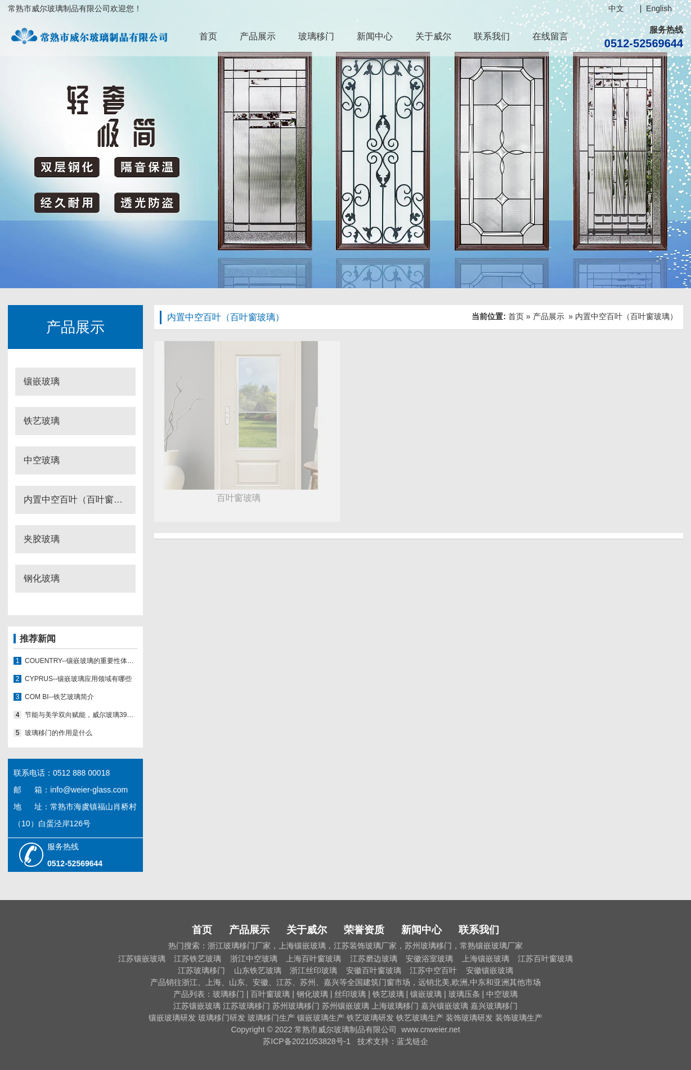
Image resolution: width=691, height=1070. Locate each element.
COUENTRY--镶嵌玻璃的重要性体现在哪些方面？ (81, 661)
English (659, 8)
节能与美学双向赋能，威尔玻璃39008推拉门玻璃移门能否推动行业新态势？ (81, 715)
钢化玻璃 (42, 578)
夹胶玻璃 (42, 539)
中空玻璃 (42, 460)
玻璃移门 (316, 36)
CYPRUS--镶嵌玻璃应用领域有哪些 (78, 679)
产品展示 (258, 36)
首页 (208, 36)
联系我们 (492, 36)
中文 (616, 8)
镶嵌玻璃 (42, 381)
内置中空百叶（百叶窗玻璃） (80, 499)
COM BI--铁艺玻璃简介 (59, 697)
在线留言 (550, 36)
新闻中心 (375, 36)
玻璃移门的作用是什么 (58, 733)
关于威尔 (433, 36)
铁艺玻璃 (42, 421)
